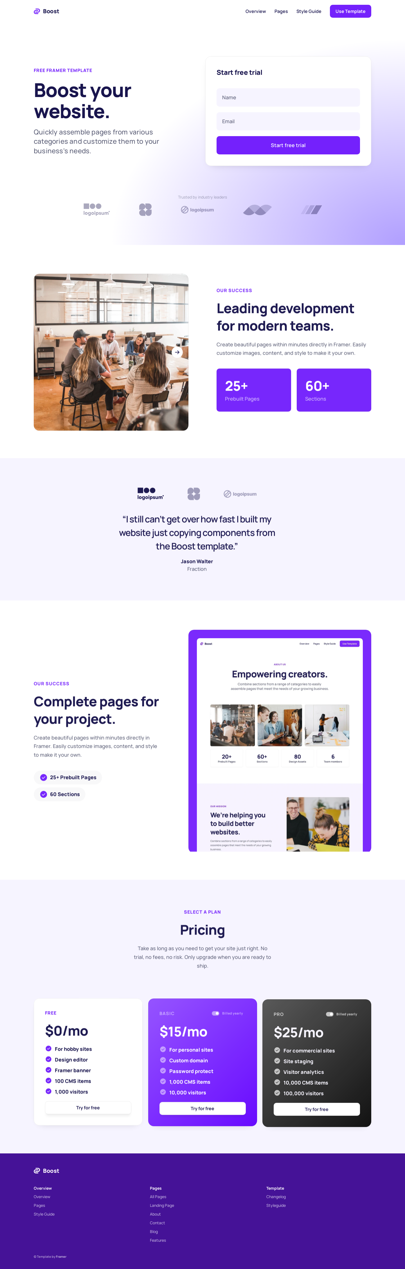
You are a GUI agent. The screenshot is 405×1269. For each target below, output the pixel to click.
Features (158, 1240)
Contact (157, 1222)
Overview (256, 11)
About (155, 1214)
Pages (281, 11)
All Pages (158, 1196)
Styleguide (276, 1205)
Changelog (276, 1196)
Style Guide (308, 11)
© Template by (50, 1256)
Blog (154, 1231)
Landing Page (162, 1205)
